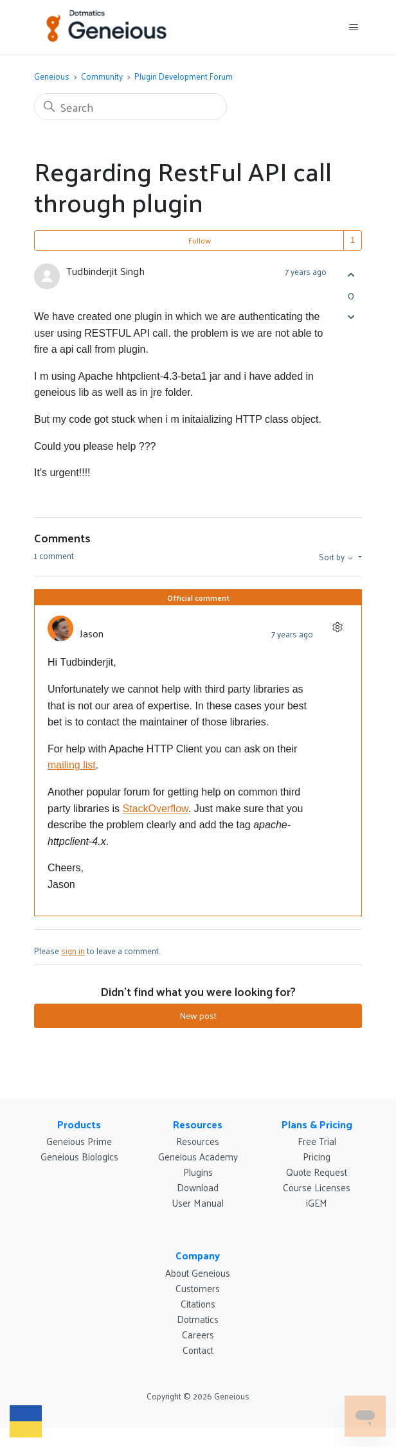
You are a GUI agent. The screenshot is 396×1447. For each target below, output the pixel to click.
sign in (73, 950)
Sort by (337, 557)
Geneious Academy (198, 1156)
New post (198, 1016)
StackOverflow (155, 808)
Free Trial (317, 1141)
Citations (198, 1303)
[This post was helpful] (350, 274)
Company (198, 1255)
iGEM (316, 1202)
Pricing (316, 1156)
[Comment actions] (337, 627)
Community (102, 76)
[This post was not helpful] (350, 316)
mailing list (72, 764)
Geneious (51, 76)
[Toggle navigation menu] (353, 27)
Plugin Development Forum (183, 76)
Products (79, 1124)
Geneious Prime (79, 1141)
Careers (198, 1334)
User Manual (198, 1202)
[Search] (130, 107)
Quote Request (316, 1171)
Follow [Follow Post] (199, 240)
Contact (198, 1349)
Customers (198, 1288)
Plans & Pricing (317, 1124)
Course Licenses (316, 1187)
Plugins (198, 1171)
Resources (197, 1124)
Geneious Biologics (79, 1156)
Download (198, 1187)
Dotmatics (198, 1318)
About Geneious (197, 1272)
